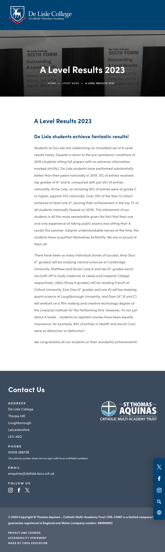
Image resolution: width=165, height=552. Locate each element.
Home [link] (52, 83)
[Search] (159, 501)
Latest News (70, 83)
